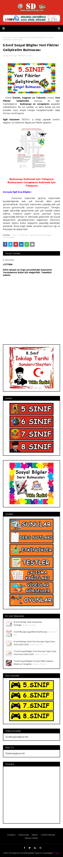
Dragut (56, 853)
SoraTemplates (27, 853)
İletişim (35, 835)
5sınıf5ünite (23, 235)
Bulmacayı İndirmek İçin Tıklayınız (32, 179)
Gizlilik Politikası (48, 835)
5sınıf (14, 235)
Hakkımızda (23, 835)
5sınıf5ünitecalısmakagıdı (40, 235)
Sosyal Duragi (11, 55)
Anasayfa (11, 835)
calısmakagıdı (9, 237)
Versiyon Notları (31, 838)
